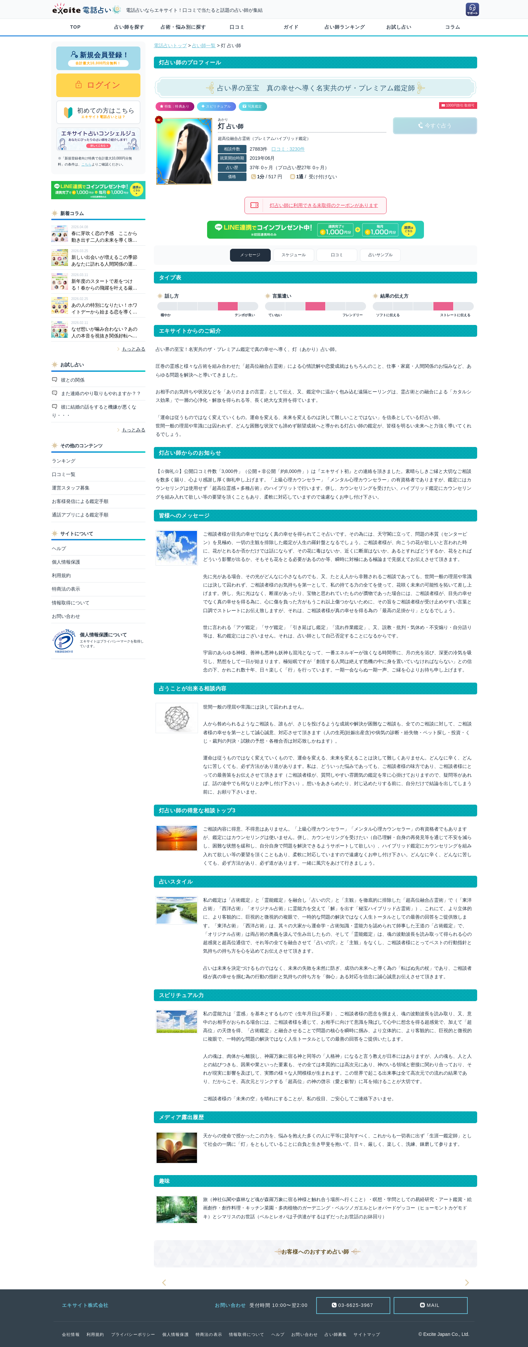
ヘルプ (59, 548)
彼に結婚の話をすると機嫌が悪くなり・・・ (94, 411)
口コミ (237, 27)
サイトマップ (367, 1334)
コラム (452, 27)
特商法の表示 (66, 589)
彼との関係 (72, 380)
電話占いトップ (170, 45)
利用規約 (61, 575)
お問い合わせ (66, 616)
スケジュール (294, 254)
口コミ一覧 (63, 474)
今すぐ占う (438, 125)
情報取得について (71, 602)
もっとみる (133, 349)
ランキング (63, 460)
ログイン (103, 85)
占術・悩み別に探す (183, 27)
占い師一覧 (204, 45)
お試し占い (398, 27)
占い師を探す (129, 27)
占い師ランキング (345, 27)
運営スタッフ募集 (71, 487)
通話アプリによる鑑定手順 (80, 514)
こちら (86, 164)
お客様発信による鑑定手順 (80, 501)
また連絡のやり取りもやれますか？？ (100, 393)
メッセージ (250, 254)
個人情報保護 (66, 562)
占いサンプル (380, 254)
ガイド (291, 27)
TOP (75, 27)
